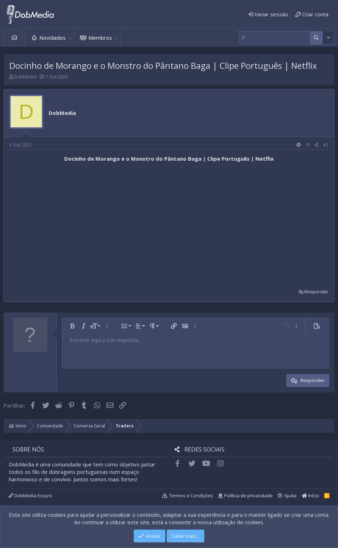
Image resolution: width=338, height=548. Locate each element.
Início (14, 38)
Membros (100, 37)
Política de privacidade (248, 495)
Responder (316, 291)
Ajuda (290, 495)
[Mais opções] (316, 38)
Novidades (52, 37)
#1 (326, 145)
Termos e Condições (191, 495)
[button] (70, 38)
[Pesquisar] (274, 38)
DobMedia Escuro (30, 495)
